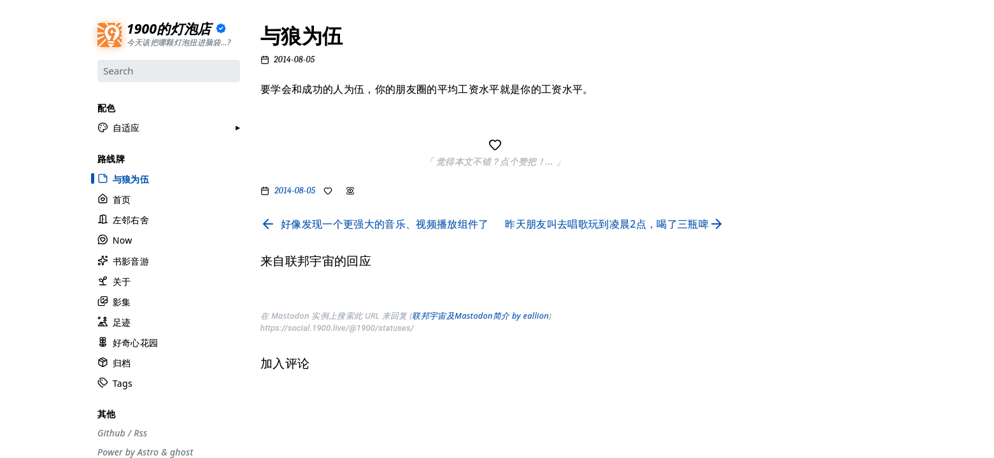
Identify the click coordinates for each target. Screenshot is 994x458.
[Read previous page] (374, 224)
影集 (114, 301)
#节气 (759, 73)
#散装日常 (767, 237)
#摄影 (759, 90)
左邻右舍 (123, 219)
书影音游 (123, 260)
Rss (140, 432)
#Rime (761, 271)
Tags (114, 383)
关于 (114, 280)
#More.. (764, 287)
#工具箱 (763, 139)
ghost (181, 452)
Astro (148, 452)
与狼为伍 (123, 178)
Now (114, 239)
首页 (114, 199)
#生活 (759, 123)
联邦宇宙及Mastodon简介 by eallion (480, 315)
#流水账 (763, 57)
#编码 (759, 155)
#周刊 (759, 222)
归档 (114, 362)
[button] (118, 127)
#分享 (759, 41)
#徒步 (759, 254)
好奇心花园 (127, 342)
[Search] (168, 70)
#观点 (759, 172)
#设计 (759, 106)
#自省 (759, 205)
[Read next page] (617, 224)
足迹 (114, 322)
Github (111, 432)
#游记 (759, 188)
